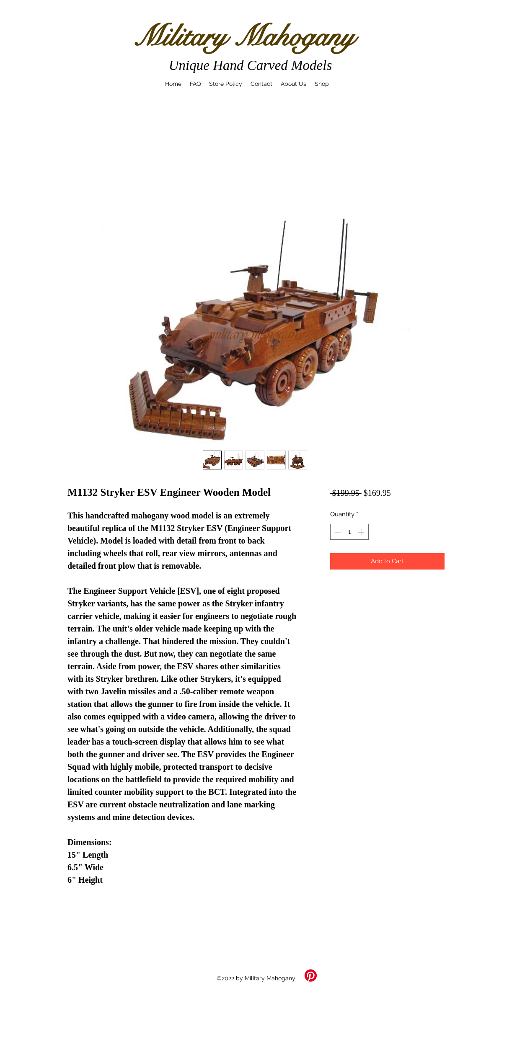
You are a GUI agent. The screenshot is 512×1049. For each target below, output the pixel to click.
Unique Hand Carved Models (250, 65)
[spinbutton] (349, 532)
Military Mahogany (243, 36)
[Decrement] (337, 532)
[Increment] (361, 532)
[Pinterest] (311, 975)
